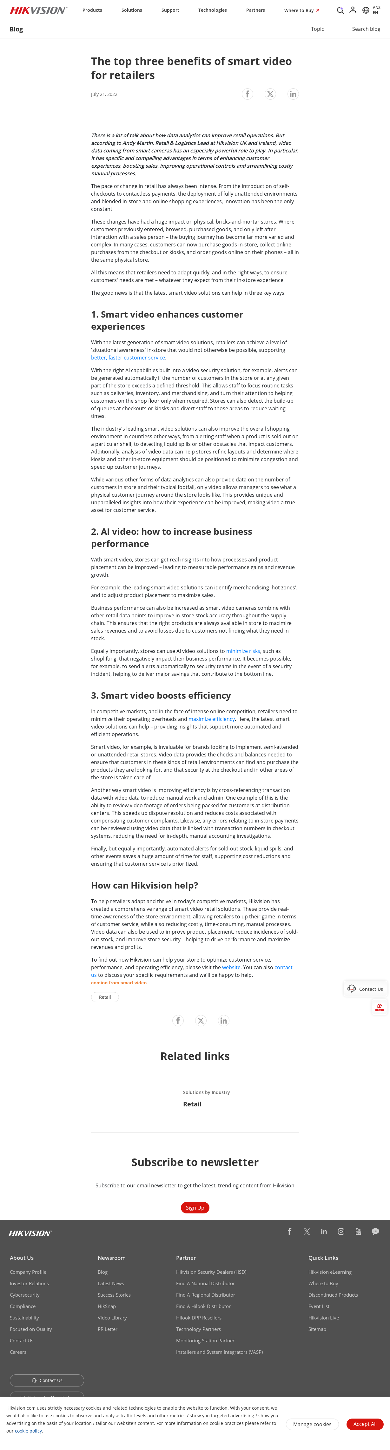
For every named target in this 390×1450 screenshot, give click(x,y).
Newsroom (112, 1257)
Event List (318, 1306)
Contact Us (21, 1340)
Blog (103, 1272)
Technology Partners (198, 1329)
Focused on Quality (31, 1329)
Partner (186, 1257)
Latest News (111, 1283)
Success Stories (114, 1295)
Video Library (112, 1317)
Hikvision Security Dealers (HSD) (211, 1272)
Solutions (132, 10)
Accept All (365, 1423)
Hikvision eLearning (330, 1272)
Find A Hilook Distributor (203, 1306)
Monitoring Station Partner (205, 1340)
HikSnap (107, 1306)
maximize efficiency (211, 718)
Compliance (23, 1306)
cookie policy (28, 1431)
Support (170, 10)
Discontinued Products (333, 1295)
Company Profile (28, 1272)
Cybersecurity (25, 1295)
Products (92, 10)
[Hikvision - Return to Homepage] (39, 10)
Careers (18, 1352)
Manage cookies (312, 1424)
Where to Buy (299, 10)
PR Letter (107, 1329)
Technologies (212, 10)
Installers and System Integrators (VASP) (219, 1352)
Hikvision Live (323, 1317)
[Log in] (353, 10)
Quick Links (323, 1257)
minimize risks (243, 651)
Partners (255, 10)
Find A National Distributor (205, 1283)
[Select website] (370, 10)
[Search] (340, 9)
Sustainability (24, 1317)
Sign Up (195, 1207)
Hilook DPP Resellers (198, 1317)
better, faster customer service (128, 357)
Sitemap (317, 1329)
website (231, 967)
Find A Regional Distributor (205, 1295)
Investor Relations (29, 1283)
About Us (22, 1257)
